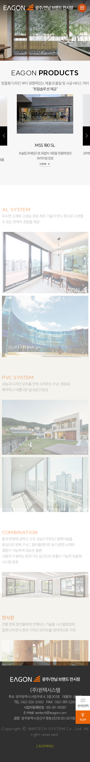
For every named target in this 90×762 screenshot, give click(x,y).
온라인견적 (83, 703)
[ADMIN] (45, 746)
